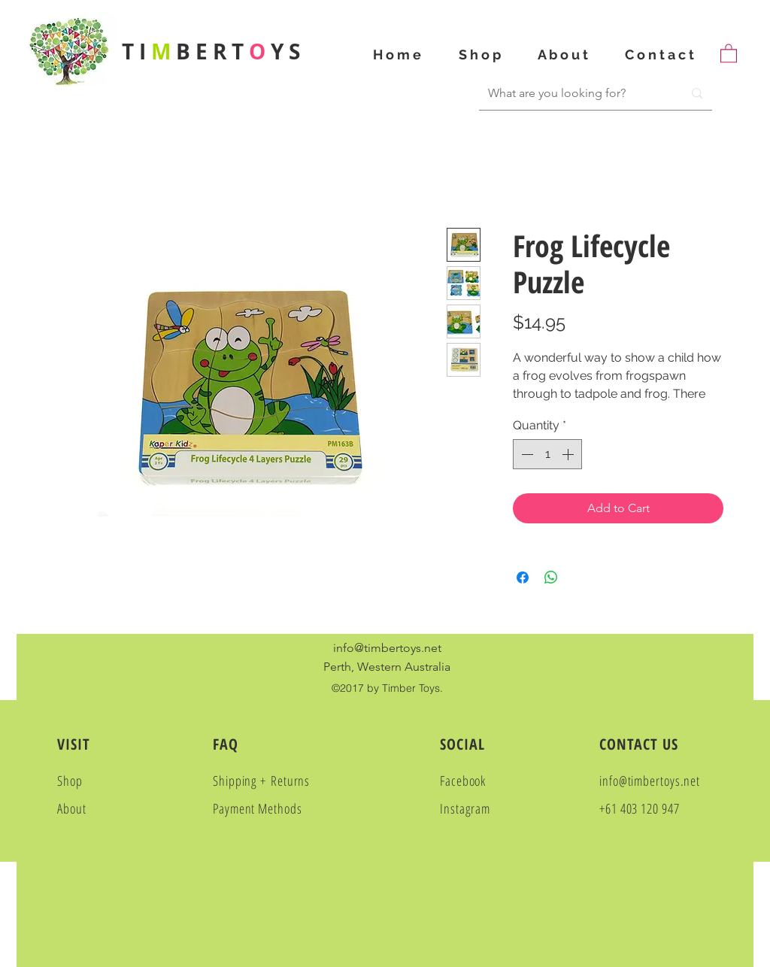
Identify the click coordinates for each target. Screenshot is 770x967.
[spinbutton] (547, 454)
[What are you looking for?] (569, 93)
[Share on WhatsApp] (551, 577)
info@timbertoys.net (387, 648)
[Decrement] (525, 454)
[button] (728, 52)
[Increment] (569, 454)
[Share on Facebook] (523, 577)
